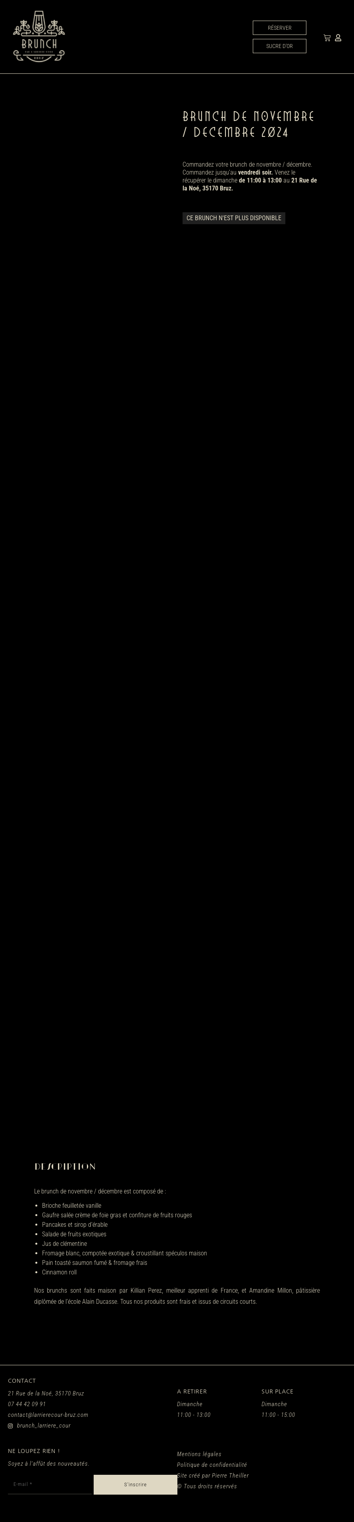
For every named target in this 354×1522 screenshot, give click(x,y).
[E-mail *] (50, 1484)
